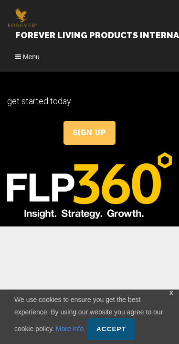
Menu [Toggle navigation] (27, 57)
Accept (111, 329)
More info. (70, 329)
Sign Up (89, 132)
